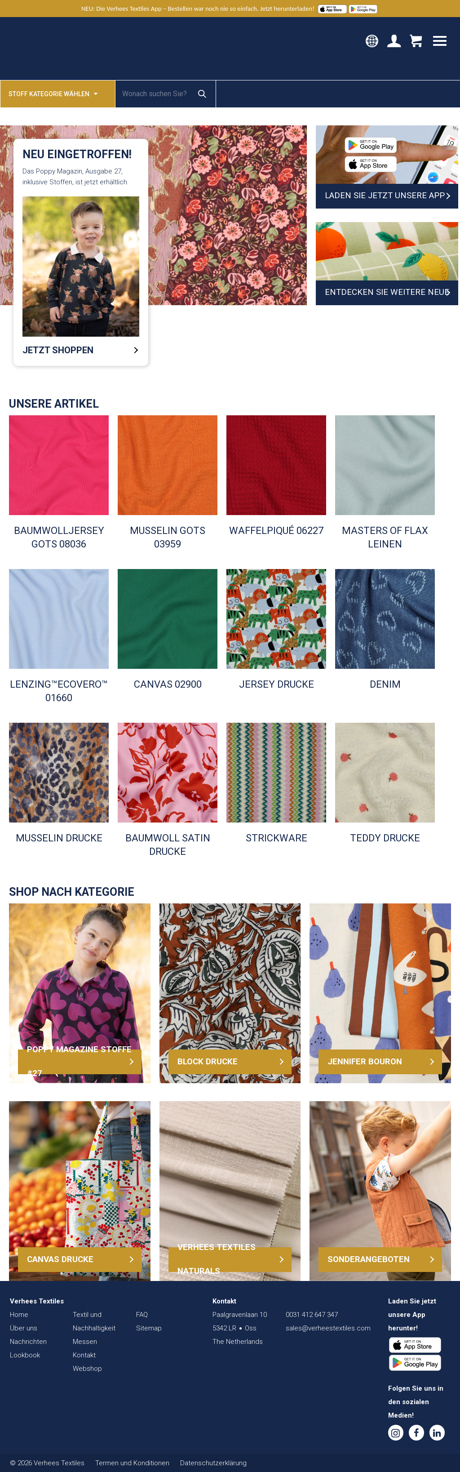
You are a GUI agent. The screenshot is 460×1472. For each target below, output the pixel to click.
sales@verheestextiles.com (328, 1328)
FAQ (142, 1315)
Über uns (23, 1328)
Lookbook (25, 1355)
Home (19, 1315)
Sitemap (149, 1328)
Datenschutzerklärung (213, 1463)
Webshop (87, 1369)
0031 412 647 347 (312, 1315)
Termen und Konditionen (132, 1463)
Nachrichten (28, 1342)
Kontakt (84, 1355)
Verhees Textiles (48, 48)
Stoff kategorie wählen (53, 93)
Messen (85, 1342)
